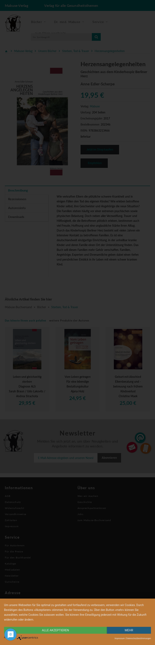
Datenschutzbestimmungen (138, 638)
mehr (129, 630)
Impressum (120, 638)
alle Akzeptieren (55, 630)
